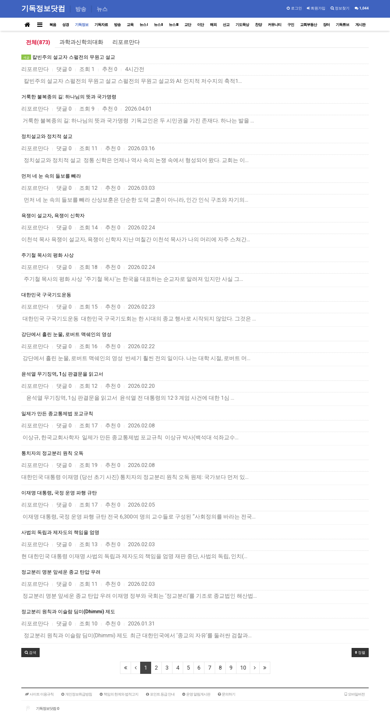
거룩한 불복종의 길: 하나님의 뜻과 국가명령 (68, 97)
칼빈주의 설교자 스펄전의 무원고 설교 (68, 57)
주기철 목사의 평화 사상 (47, 255)
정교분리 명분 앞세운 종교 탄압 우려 (61, 572)
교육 (130, 25)
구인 (290, 25)
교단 (187, 25)
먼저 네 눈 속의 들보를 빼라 (51, 176)
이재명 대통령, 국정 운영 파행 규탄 (59, 493)
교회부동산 (308, 25)
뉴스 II (158, 25)
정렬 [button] (360, 652)
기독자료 (101, 25)
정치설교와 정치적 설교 (47, 136)
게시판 (360, 25)
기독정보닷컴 (44, 8)
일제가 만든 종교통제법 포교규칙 (57, 413)
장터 (326, 25)
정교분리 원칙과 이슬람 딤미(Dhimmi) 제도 (68, 611)
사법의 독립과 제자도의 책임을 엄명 (60, 532)
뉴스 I (144, 25)
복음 (52, 25)
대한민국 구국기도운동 (46, 295)
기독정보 (81, 25)
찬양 (258, 25)
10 (243, 667)
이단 (200, 25)
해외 (213, 25)
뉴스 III (173, 25)
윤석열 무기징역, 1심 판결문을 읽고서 (62, 374)
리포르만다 (126, 42)
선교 (226, 25)
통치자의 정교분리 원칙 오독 (52, 453)
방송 (117, 25)
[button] (30, 652)
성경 (65, 25)
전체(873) (38, 42)
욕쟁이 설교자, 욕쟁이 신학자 (53, 215)
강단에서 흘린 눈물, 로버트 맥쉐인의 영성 (66, 334)
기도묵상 (242, 25)
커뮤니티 (274, 25)
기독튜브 (342, 25)
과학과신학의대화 (81, 42)
